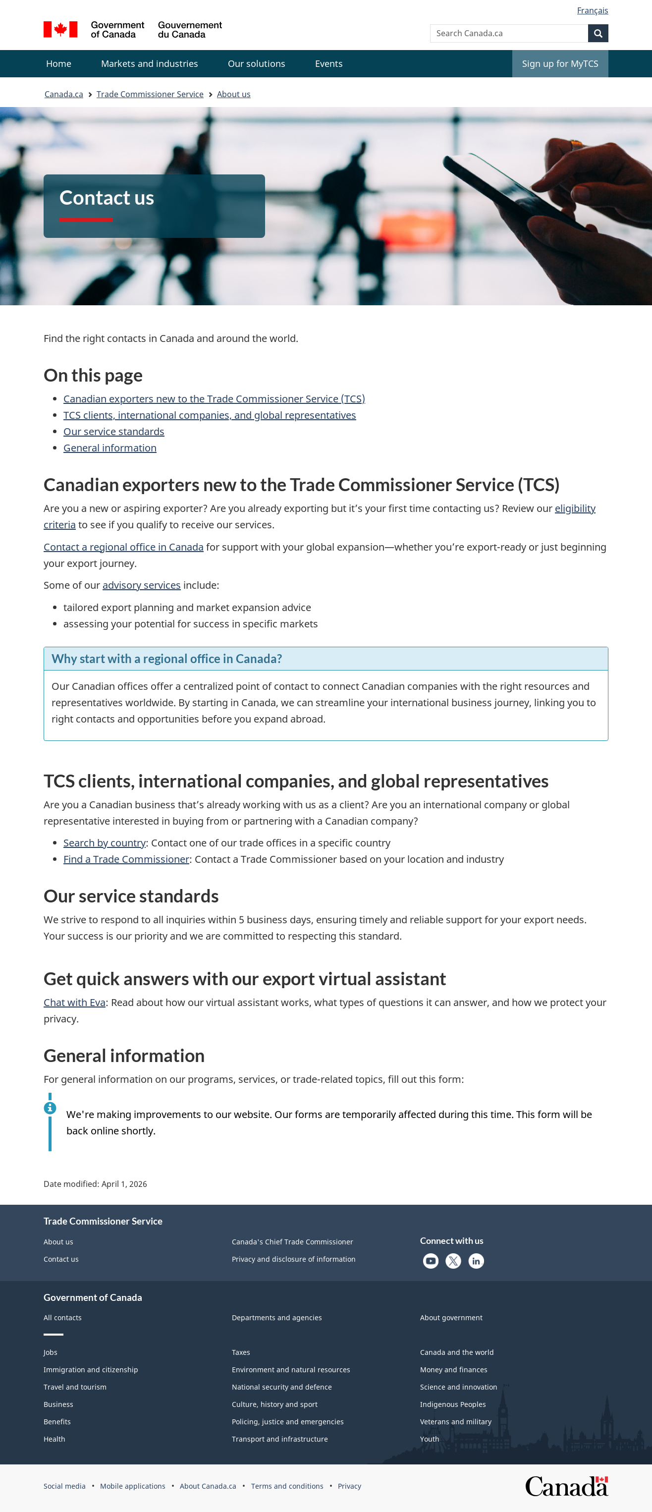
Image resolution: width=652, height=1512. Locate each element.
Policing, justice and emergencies (288, 1421)
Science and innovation (458, 1387)
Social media (65, 1486)
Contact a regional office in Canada (124, 547)
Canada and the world (457, 1352)
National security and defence (282, 1387)
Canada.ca (64, 94)
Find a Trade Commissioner (126, 859)
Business (58, 1404)
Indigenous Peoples (453, 1404)
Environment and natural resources (291, 1369)
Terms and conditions (287, 1486)
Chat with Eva (75, 1002)
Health (54, 1439)
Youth (429, 1439)
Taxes (241, 1352)
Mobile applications (132, 1486)
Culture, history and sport (275, 1404)
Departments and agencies (277, 1317)
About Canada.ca (208, 1486)
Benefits (57, 1421)
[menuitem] (149, 63)
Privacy (349, 1486)
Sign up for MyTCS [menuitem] (560, 63)
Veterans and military (455, 1421)
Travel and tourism (75, 1387)
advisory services (142, 585)
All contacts (63, 1317)
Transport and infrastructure (280, 1439)
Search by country (104, 842)
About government (451, 1317)
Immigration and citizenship (91, 1369)
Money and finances (454, 1369)
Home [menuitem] (58, 63)
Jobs (50, 1352)
